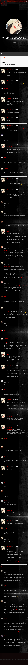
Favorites (3, 62)
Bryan (5, 282)
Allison (5, 635)
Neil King (6, 528)
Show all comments (6, 567)
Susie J (5, 157)
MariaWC (6, 446)
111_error (6, 618)
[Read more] (24, 277)
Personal (3, 57)
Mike (5, 585)
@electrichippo (10, 241)
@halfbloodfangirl (8, 250)
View (18, 48)
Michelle (9, 69)
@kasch (5, 342)
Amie (5, 202)
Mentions (3, 59)
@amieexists (6, 311)
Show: (2, 64)
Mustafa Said (7, 601)
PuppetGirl (6, 381)
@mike (15, 609)
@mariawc (9, 429)
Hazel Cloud (6, 135)
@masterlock (22, 128)
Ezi (4, 474)
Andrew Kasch (7, 330)
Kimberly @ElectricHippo (9, 247)
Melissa (5, 438)
